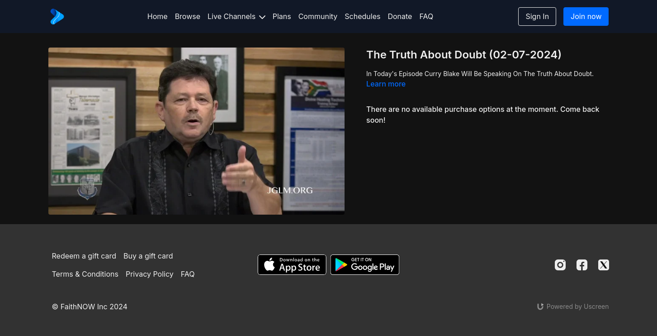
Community (318, 16)
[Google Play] (365, 264)
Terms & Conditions (85, 273)
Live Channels (236, 16)
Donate (400, 16)
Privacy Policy (150, 273)
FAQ (426, 16)
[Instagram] (560, 264)
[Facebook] (582, 264)
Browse (187, 16)
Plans (282, 16)
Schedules (362, 16)
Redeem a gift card (84, 255)
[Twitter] (603, 264)
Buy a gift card (148, 255)
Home (157, 16)
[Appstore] (291, 264)
